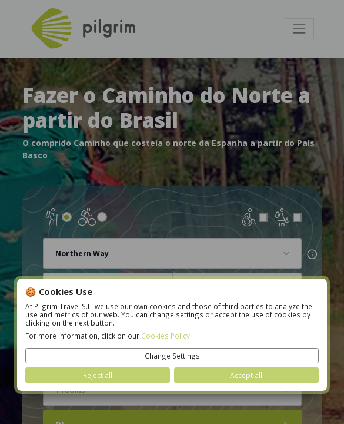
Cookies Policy (165, 335)
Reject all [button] (97, 375)
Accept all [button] (246, 375)
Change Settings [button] (172, 355)
